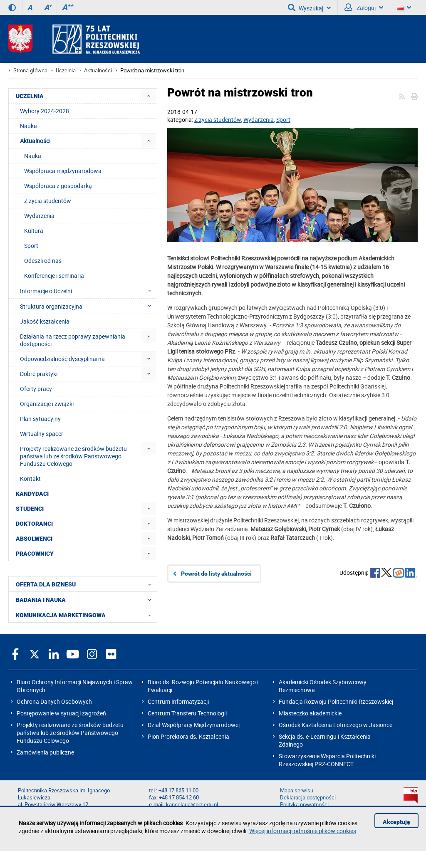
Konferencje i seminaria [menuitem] (54, 276)
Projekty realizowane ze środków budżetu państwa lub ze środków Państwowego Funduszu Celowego (70, 733)
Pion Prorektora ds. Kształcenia (188, 736)
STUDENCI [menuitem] (30, 508)
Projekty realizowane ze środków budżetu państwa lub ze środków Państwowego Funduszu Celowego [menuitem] (73, 456)
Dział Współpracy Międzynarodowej (194, 725)
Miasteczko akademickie (310, 713)
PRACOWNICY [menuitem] (35, 553)
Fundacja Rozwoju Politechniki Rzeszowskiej (336, 701)
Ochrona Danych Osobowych (54, 701)
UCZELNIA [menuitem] (30, 96)
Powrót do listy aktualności (216, 573)
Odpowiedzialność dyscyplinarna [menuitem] (62, 359)
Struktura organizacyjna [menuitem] (88, 306)
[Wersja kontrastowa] (12, 7)
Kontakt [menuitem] (30, 478)
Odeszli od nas (43, 261)
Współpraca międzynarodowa (63, 171)
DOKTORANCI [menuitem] (34, 523)
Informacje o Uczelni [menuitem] (88, 290)
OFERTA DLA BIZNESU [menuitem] (86, 584)
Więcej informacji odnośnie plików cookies (302, 831)
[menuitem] (148, 95)
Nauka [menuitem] (28, 126)
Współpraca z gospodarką (58, 186)
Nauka (32, 156)
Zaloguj (363, 7)
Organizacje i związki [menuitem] (47, 404)
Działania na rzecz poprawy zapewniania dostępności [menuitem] (72, 340)
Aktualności (98, 70)
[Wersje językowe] (404, 7)
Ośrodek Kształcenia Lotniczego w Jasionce (335, 725)
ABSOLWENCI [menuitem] (34, 538)
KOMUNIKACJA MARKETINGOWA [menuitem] (86, 614)
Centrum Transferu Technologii (187, 713)
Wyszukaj (309, 7)
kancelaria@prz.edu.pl (192, 804)
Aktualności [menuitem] (35, 141)
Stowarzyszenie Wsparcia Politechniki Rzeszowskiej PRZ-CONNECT (327, 760)
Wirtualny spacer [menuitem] (41, 434)
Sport (283, 120)
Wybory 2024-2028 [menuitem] (44, 111)
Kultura (33, 231)
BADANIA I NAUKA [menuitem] (86, 599)
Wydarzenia (258, 120)
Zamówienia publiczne (45, 752)
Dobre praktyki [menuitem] (38, 374)
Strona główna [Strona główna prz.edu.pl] (30, 70)
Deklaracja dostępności (308, 797)
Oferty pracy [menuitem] (36, 389)
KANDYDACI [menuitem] (32, 493)
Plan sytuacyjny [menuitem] (40, 419)
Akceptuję (396, 822)
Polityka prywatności (304, 804)
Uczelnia (66, 70)
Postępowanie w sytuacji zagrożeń (61, 713)
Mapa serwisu (296, 790)
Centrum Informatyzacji (178, 701)
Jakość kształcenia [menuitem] (44, 321)
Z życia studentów (217, 120)
